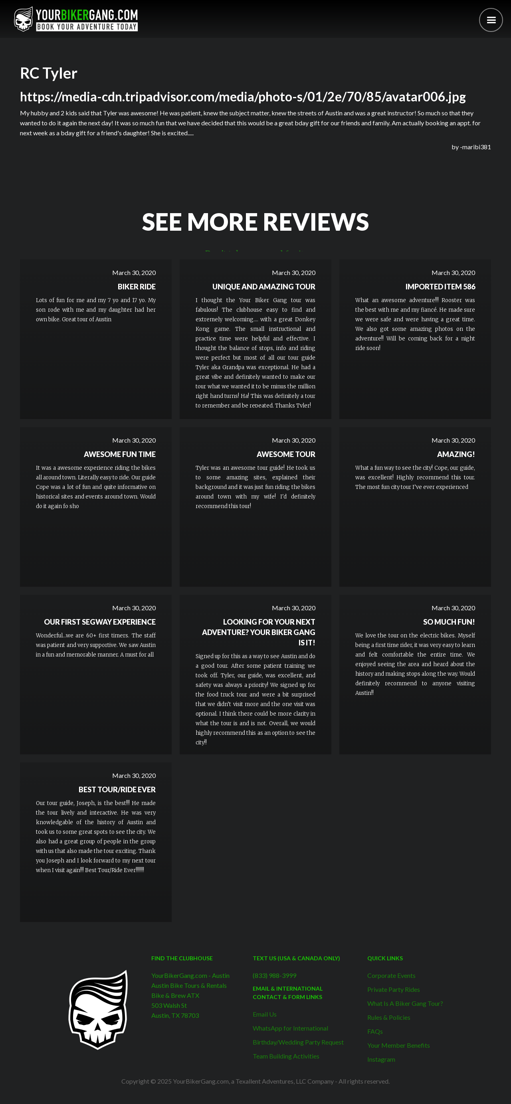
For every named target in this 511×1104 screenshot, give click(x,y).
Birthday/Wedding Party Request (298, 1042)
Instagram (381, 1059)
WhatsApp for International (290, 1028)
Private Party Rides (393, 989)
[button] (491, 20)
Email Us (265, 1014)
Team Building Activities (286, 1056)
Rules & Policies (388, 1017)
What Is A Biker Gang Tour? (405, 1003)
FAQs (375, 1031)
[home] (76, 19)
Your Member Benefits (398, 1045)
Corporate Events (391, 975)
